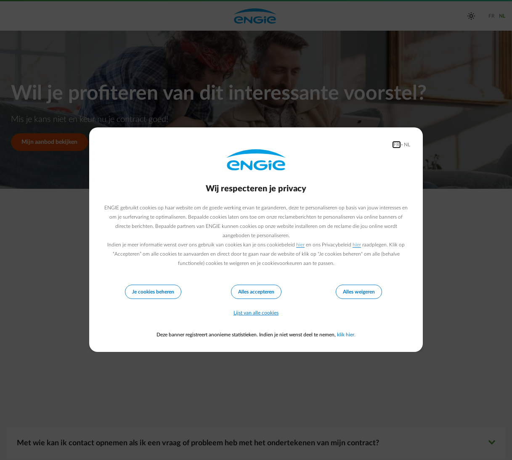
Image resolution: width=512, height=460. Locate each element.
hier (300, 244)
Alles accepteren (256, 291)
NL (407, 144)
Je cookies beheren (153, 291)
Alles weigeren (359, 291)
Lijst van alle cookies (256, 312)
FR (396, 144)
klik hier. (346, 334)
